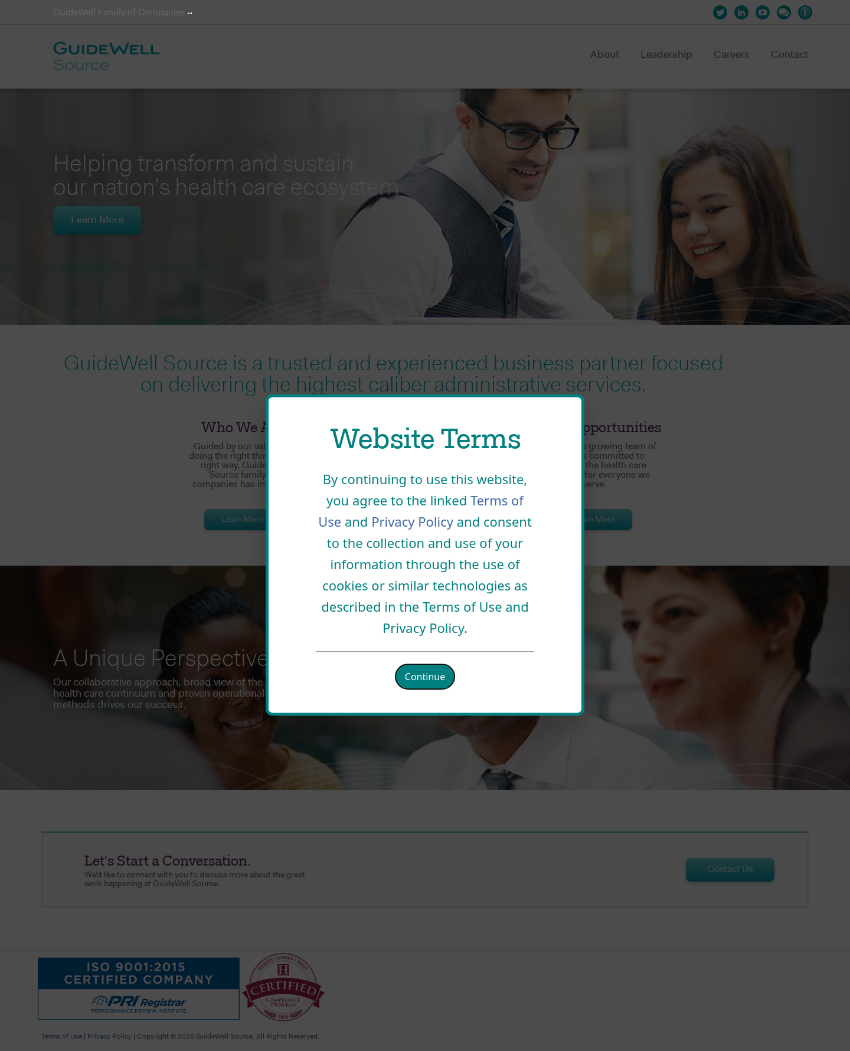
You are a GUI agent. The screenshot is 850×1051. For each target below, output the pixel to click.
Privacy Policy (414, 521)
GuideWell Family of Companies (122, 13)
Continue (425, 676)
